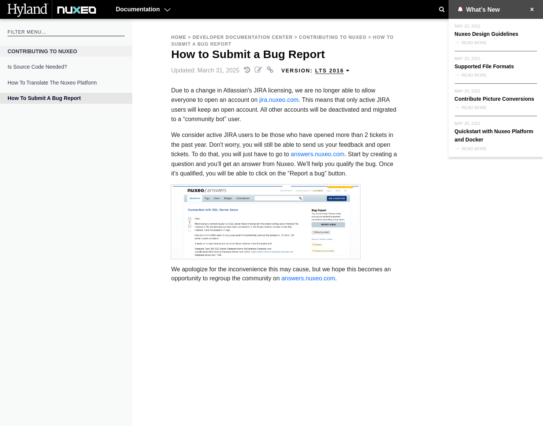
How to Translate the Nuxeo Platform (52, 83)
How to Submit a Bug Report (44, 98)
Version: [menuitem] (315, 71)
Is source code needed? (37, 67)
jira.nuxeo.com (279, 100)
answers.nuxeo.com (317, 154)
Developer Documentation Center (243, 37)
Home (178, 37)
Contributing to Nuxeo (42, 51)
